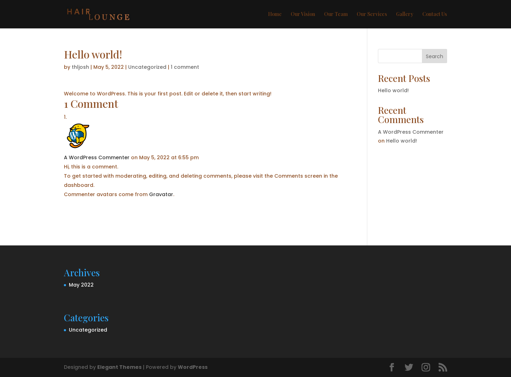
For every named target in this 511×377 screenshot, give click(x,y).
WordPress (193, 367)
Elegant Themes (119, 367)
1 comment (185, 67)
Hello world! (393, 90)
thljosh (80, 67)
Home (275, 14)
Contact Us (434, 14)
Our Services (372, 14)
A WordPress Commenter (97, 157)
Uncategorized (147, 67)
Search (434, 56)
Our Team (336, 14)
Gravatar (161, 194)
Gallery (404, 14)
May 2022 (81, 284)
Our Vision (303, 14)
